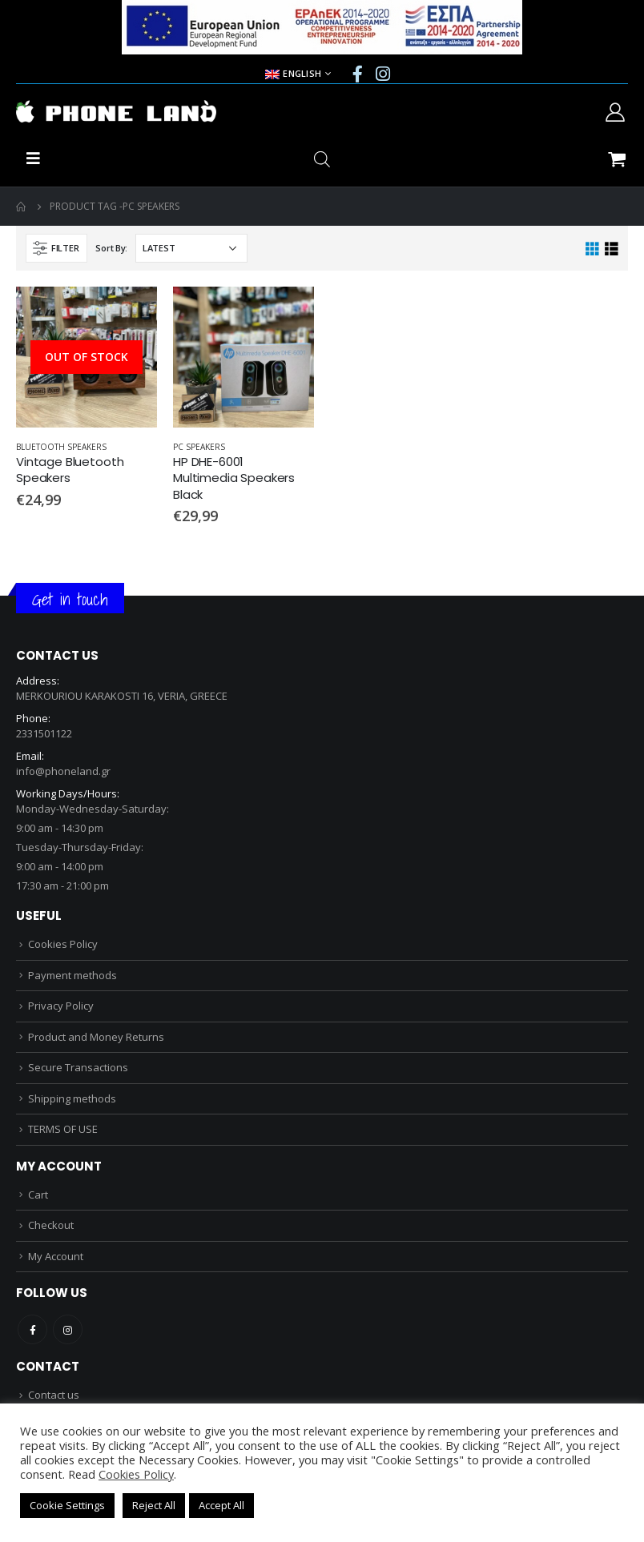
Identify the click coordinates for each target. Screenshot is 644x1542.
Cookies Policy (63, 944)
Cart (38, 1194)
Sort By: (111, 248)
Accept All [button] (221, 1505)
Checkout (51, 1225)
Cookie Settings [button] (67, 1505)
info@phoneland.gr (63, 771)
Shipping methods (72, 1098)
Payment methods (72, 975)
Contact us (53, 1394)
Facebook (32, 1329)
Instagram (68, 1329)
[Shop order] (191, 248)
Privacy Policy (61, 1005)
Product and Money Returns (96, 1037)
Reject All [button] (153, 1505)
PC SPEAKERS (199, 446)
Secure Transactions (78, 1067)
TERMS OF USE (63, 1129)
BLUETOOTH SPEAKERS (61, 446)
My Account (55, 1256)
